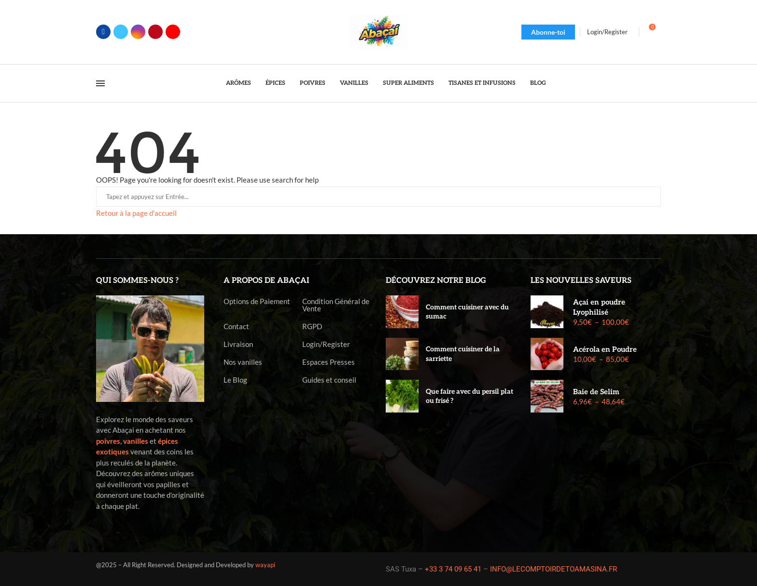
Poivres (312, 83)
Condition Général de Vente (335, 305)
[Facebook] (103, 32)
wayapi (265, 565)
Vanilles (354, 83)
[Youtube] (173, 32)
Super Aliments (408, 83)
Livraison (238, 344)
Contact (236, 326)
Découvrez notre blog (436, 280)
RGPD (312, 326)
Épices (275, 83)
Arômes (238, 83)
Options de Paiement (257, 301)
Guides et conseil (329, 380)
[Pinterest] (155, 32)
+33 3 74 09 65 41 (453, 569)
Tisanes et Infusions (482, 83)
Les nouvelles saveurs (581, 280)
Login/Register (326, 344)
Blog (538, 83)
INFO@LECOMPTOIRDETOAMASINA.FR (553, 569)
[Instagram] (138, 32)
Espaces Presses (328, 362)
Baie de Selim (596, 391)
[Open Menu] (100, 83)
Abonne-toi (548, 32)
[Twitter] (120, 32)
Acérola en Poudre (605, 349)
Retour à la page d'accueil (136, 213)
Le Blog (235, 380)
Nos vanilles (243, 362)
